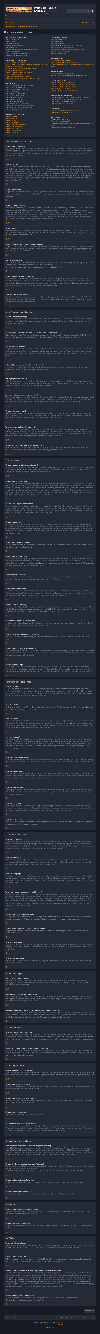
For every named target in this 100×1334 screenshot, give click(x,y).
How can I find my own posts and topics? (64, 90)
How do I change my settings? (15, 62)
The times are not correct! (13, 66)
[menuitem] (18, 22)
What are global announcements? (16, 124)
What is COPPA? (10, 41)
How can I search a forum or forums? (62, 82)
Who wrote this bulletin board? (60, 119)
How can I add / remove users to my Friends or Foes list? (69, 75)
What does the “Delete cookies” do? (16, 55)
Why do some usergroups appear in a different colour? (68, 49)
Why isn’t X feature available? (60, 121)
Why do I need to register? (13, 39)
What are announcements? (14, 126)
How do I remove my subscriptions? (62, 103)
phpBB (42, 385)
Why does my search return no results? (63, 84)
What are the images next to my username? (19, 72)
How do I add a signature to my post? (17, 89)
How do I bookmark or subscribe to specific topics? (67, 99)
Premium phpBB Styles (57, 1325)
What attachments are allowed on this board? (65, 110)
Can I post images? (11, 122)
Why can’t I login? (11, 47)
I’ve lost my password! (12, 51)
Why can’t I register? (11, 43)
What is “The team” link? (58, 53)
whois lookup (60, 1275)
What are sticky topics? (12, 128)
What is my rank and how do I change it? (18, 76)
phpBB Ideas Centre (12, 1261)
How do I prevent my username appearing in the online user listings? (27, 64)
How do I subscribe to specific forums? (63, 101)
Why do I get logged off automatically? (17, 53)
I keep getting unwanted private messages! (64, 62)
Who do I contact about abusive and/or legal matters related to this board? (72, 124)
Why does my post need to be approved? (18, 107)
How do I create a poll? (12, 91)
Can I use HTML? (11, 118)
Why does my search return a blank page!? (64, 86)
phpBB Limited (63, 1245)
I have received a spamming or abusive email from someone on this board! (72, 65)
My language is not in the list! (14, 70)
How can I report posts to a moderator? (17, 103)
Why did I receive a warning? (14, 101)
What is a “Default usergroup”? (60, 51)
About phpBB (65, 1247)
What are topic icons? (12, 132)
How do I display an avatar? (14, 74)
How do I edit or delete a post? (15, 87)
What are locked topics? (13, 130)
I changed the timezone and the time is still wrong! (21, 68)
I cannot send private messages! (61, 60)
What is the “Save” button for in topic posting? (20, 105)
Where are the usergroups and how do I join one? (66, 45)
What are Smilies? (11, 120)
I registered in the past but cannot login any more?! (21, 49)
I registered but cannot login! (14, 45)
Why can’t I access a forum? (14, 97)
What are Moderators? (58, 41)
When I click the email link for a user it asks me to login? (23, 78)
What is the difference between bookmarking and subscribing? (70, 97)
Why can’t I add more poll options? (16, 93)
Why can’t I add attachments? (14, 99)
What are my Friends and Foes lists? (62, 73)
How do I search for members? (60, 88)
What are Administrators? (59, 39)
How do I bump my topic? (13, 109)
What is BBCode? (11, 116)
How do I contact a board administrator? (63, 127)
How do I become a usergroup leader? (63, 47)
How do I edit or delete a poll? (14, 95)
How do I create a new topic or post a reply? (19, 85)
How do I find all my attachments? (61, 112)
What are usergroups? (58, 43)
